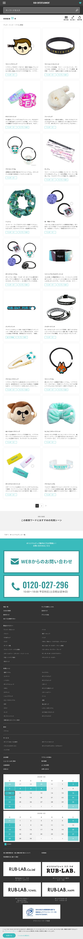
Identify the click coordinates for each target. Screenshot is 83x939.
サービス (6, 738)
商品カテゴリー (8, 625)
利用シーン (6, 668)
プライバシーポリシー (11, 931)
